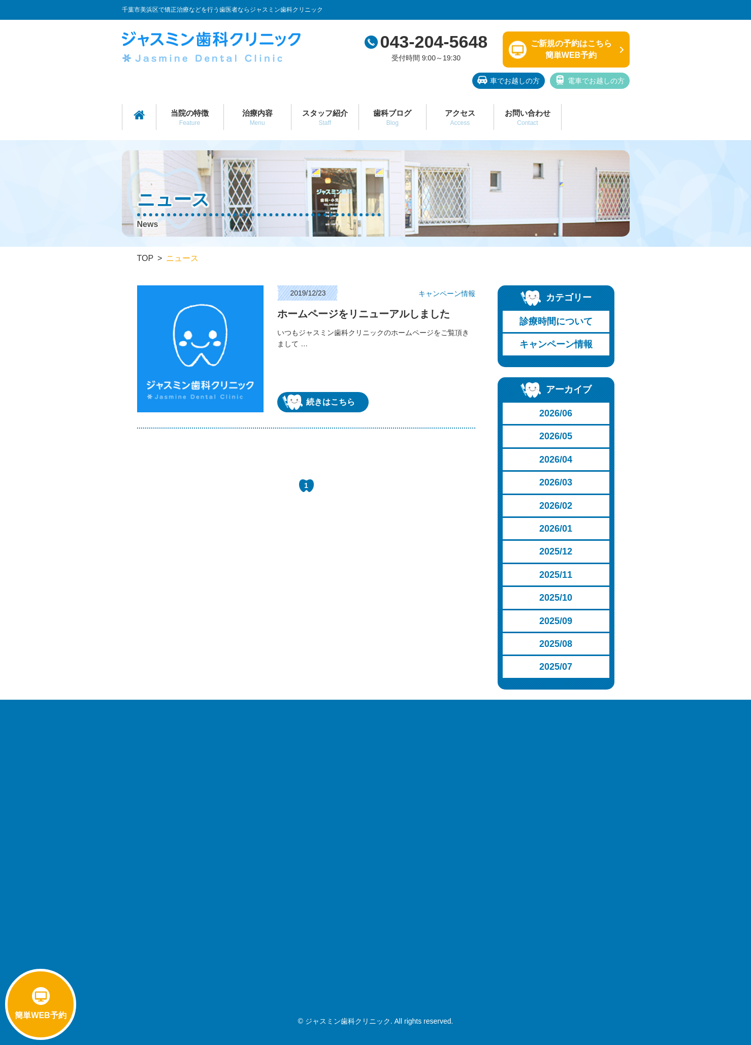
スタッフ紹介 (324, 117)
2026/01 (555, 529)
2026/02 (555, 506)
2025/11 (555, 575)
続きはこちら (318, 402)
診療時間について (556, 321)
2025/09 (555, 621)
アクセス (460, 117)
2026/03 (555, 482)
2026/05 (555, 436)
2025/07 (555, 667)
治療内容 (257, 117)
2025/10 (555, 598)
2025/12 (555, 551)
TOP (145, 258)
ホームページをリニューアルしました (363, 313)
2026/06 (555, 413)
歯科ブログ (392, 117)
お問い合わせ (527, 117)
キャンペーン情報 (556, 344)
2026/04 (555, 459)
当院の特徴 (189, 117)
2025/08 (555, 644)
